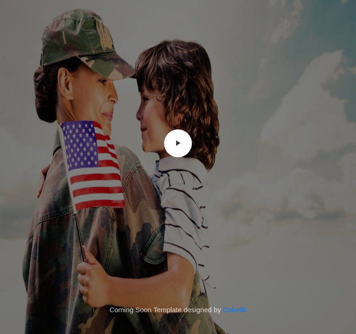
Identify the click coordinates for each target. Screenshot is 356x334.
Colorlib (235, 310)
